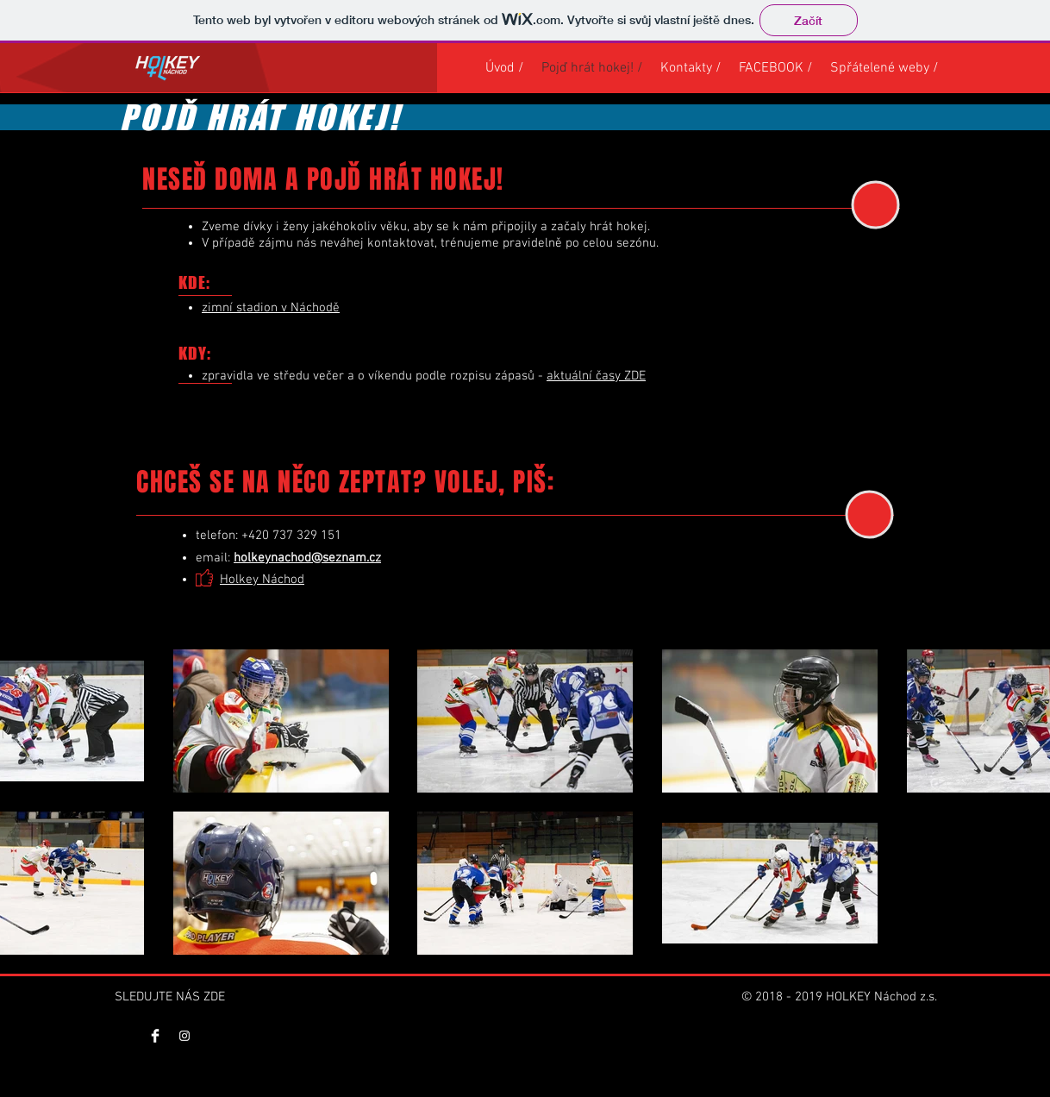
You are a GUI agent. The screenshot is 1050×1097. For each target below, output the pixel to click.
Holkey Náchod (262, 579)
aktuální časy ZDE (596, 376)
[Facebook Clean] (155, 1036)
